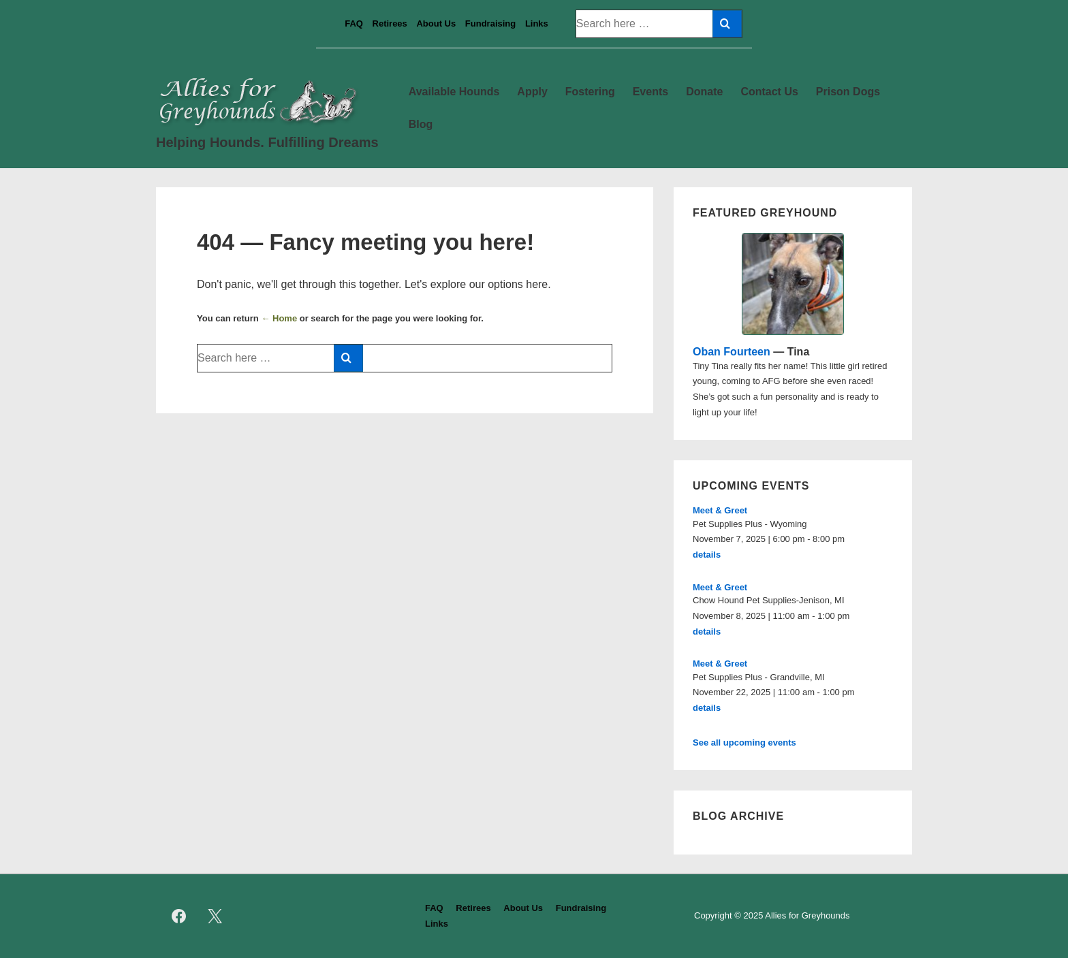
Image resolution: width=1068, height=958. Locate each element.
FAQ (354, 23)
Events (650, 91)
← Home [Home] (279, 318)
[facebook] (179, 916)
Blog (421, 124)
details (707, 554)
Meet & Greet (720, 510)
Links (536, 23)
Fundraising (490, 23)
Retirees (390, 23)
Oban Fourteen (731, 351)
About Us (436, 23)
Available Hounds (454, 91)
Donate (704, 91)
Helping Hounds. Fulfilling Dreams (267, 142)
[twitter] (215, 916)
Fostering (590, 91)
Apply (532, 91)
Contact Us (769, 91)
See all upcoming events (744, 742)
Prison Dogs (848, 91)
